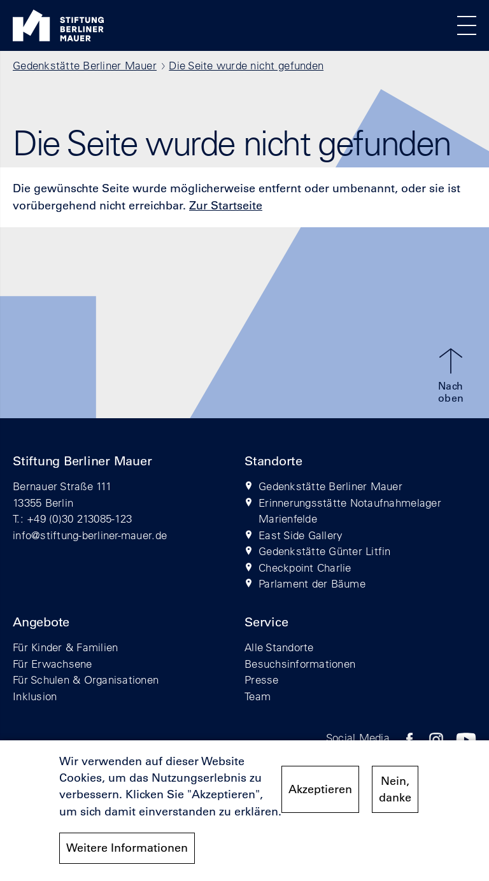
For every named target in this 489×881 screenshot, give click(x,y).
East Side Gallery (301, 535)
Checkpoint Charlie (305, 567)
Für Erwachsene (52, 663)
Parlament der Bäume (312, 583)
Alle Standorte (279, 647)
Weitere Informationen (127, 848)
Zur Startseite (225, 206)
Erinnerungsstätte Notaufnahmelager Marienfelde (350, 511)
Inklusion (35, 696)
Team (257, 696)
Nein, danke (395, 789)
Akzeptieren (320, 789)
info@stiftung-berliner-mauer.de (90, 535)
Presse (261, 679)
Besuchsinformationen (299, 663)
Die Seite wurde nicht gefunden (246, 65)
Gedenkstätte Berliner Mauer (85, 65)
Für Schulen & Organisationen (86, 679)
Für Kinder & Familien (65, 647)
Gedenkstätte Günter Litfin (325, 551)
